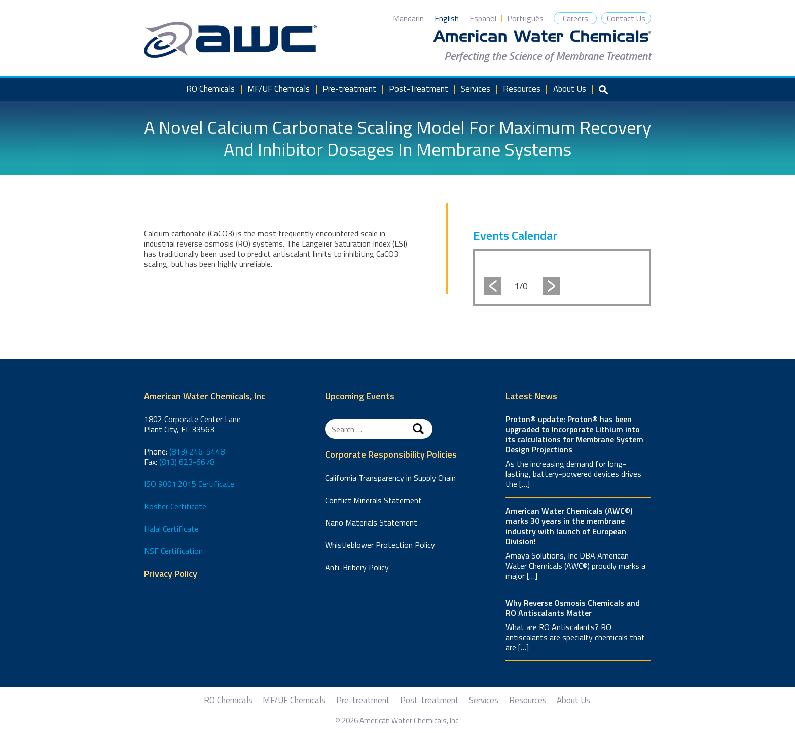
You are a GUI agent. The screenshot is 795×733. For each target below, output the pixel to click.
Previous (492, 286)
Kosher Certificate (175, 506)
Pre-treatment (349, 88)
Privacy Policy (170, 574)
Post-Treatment (418, 88)
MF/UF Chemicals (278, 88)
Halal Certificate (171, 528)
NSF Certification (173, 551)
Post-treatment (429, 700)
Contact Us (626, 18)
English (447, 18)
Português (525, 18)
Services (475, 88)
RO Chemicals (210, 88)
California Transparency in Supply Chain (390, 478)
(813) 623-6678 (186, 462)
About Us (569, 88)
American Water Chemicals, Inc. (230, 40)
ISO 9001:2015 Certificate (189, 484)
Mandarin (408, 18)
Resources (521, 88)
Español (482, 18)
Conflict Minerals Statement (373, 500)
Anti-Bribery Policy (357, 567)
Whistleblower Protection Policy (380, 545)
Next (551, 286)
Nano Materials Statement (371, 522)
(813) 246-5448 (197, 451)
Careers (575, 18)
